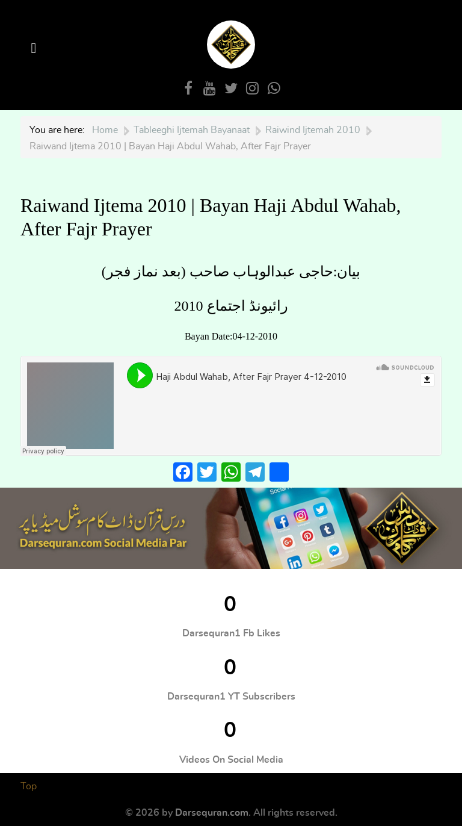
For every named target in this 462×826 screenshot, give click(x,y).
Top (28, 786)
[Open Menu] (35, 48)
